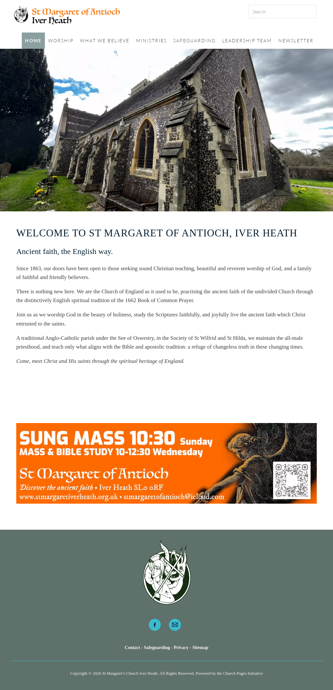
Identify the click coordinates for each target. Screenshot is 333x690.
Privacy (181, 647)
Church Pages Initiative (243, 673)
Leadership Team (247, 40)
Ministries (151, 40)
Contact (133, 647)
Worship (60, 40)
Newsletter (295, 40)
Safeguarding (194, 40)
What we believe (104, 40)
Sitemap (200, 647)
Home (33, 40)
